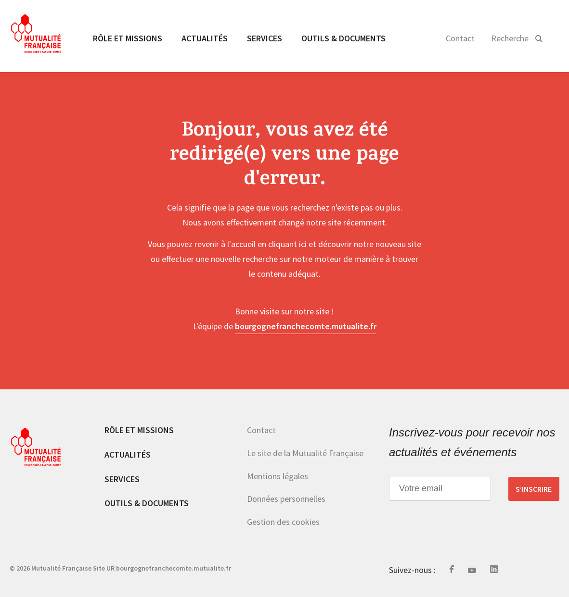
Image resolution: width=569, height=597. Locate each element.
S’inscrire (534, 489)
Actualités (204, 38)
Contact (460, 38)
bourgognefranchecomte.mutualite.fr (305, 326)
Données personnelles (286, 498)
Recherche (510, 38)
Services (264, 38)
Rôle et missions (127, 38)
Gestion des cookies (283, 521)
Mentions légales (277, 476)
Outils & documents (343, 38)
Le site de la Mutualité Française (305, 453)
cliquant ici (287, 243)
